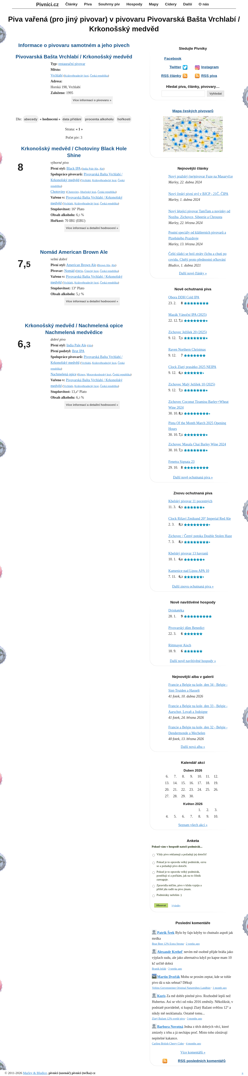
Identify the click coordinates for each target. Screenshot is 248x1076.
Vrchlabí (57, 75)
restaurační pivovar (71, 64)
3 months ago (194, 1018)
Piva (88, 4)
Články (71, 4)
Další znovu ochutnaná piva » (193, 586)
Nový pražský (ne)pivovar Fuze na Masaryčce (200, 176)
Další (187, 4)
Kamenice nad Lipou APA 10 (188, 571)
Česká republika (99, 75)
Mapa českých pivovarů (192, 111)
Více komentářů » (192, 1052)
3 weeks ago (175, 968)
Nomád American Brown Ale (74, 252)
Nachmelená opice (63, 374)
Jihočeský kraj (88, 191)
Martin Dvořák (168, 977)
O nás (204, 4)
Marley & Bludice (35, 1073)
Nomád (69, 271)
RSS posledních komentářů (202, 1061)
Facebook (172, 58)
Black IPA (73, 168)
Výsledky (175, 905)
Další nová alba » (193, 747)
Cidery (171, 4)
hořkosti (123, 119)
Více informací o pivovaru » (92, 100)
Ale (101, 168)
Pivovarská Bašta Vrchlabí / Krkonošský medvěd (74, 57)
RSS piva (209, 76)
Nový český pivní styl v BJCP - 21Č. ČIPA (198, 194)
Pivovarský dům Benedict (186, 628)
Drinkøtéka (176, 610)
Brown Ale (104, 265)
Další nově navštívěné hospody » (193, 661)
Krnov (81, 374)
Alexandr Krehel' (170, 952)
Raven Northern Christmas (187, 349)
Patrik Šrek (165, 933)
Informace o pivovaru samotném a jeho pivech (73, 45)
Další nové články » (193, 273)
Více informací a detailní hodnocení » (92, 228)
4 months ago (193, 1043)
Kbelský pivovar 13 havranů (188, 553)
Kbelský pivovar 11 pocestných (190, 501)
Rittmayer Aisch (179, 645)
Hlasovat (161, 905)
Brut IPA (78, 351)
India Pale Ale (90, 168)
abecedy (30, 119)
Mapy (153, 4)
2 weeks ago (193, 943)
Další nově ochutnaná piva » (193, 477)
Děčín (79, 271)
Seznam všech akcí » (192, 825)
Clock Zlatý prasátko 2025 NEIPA (192, 367)
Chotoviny (58, 192)
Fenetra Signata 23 (181, 462)
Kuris (161, 996)
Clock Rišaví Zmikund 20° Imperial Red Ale (199, 518)
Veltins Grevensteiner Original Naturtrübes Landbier (181, 987)
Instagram (210, 67)
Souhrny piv (109, 4)
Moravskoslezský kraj (99, 374)
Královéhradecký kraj (76, 75)
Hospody (134, 4)
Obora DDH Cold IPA (183, 297)
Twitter (175, 67)
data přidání (72, 119)
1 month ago (220, 987)
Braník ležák (159, 968)
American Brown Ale (81, 265)
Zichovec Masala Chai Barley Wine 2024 (197, 444)
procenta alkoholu (99, 119)
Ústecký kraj (91, 271)
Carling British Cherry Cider (168, 1043)
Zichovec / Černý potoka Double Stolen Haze (200, 536)
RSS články (171, 76)
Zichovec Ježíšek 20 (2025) (187, 332)
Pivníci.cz (47, 4)
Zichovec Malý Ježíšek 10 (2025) (191, 384)
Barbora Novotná (170, 1027)
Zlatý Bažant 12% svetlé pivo (168, 1018)
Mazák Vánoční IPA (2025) (187, 315)
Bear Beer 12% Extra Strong (168, 943)
